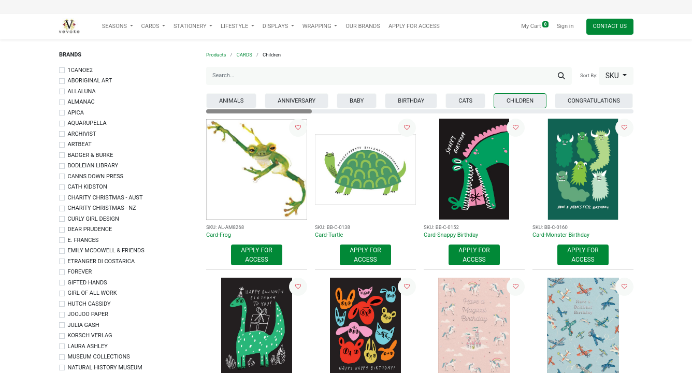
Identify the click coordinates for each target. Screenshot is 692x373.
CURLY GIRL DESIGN (93, 219)
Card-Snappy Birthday (451, 235)
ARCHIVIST (82, 134)
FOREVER (80, 271)
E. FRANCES (83, 240)
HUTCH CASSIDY (89, 303)
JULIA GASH (83, 325)
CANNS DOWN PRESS (95, 176)
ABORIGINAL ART (90, 80)
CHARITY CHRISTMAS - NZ (102, 208)
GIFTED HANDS (87, 282)
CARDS (244, 55)
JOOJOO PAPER (88, 314)
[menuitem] (362, 26)
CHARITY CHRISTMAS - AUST (105, 197)
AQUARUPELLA (87, 123)
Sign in (565, 26)
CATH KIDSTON (87, 186)
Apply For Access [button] (256, 255)
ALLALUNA (82, 91)
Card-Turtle (329, 235)
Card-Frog (218, 235)
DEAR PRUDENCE (90, 229)
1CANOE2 (80, 70)
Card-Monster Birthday (560, 235)
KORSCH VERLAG (90, 335)
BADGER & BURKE (90, 155)
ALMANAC (81, 101)
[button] (616, 76)
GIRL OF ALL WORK (92, 293)
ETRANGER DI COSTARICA (101, 261)
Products (216, 55)
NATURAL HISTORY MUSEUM (105, 367)
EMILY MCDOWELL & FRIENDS (106, 250)
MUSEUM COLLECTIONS (99, 356)
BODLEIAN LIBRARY (93, 165)
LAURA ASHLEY (88, 346)
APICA (76, 112)
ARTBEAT (80, 144)
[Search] (561, 76)
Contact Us (610, 26)
